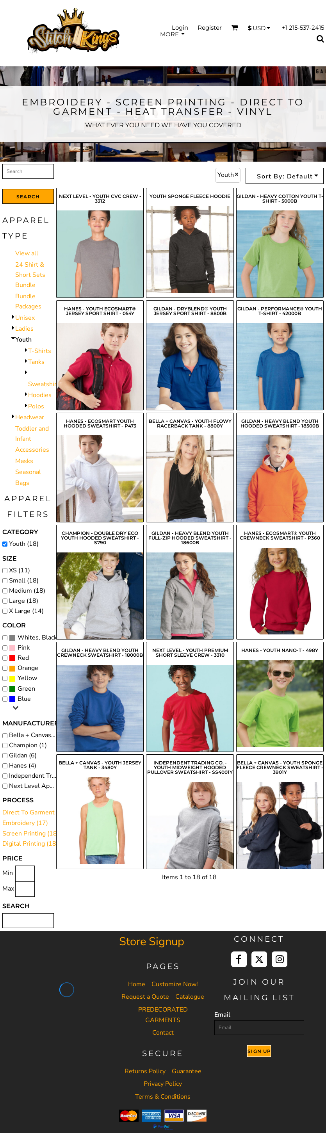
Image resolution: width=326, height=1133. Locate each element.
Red (23, 658)
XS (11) (19, 570)
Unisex (25, 318)
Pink (24, 647)
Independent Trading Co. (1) (35, 775)
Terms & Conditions (163, 1096)
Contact (163, 1032)
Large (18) (23, 601)
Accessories (32, 449)
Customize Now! (174, 984)
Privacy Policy (163, 1084)
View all (26, 253)
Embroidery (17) (25, 823)
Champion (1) (28, 745)
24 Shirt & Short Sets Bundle (30, 275)
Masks (24, 461)
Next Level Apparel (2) (35, 786)
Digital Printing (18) (30, 843)
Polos (36, 406)
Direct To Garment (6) (33, 812)
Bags (22, 483)
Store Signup (151, 941)
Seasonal (28, 472)
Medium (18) (27, 590)
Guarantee (186, 1071)
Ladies (24, 328)
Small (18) (24, 580)
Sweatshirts (45, 384)
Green (26, 688)
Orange (28, 668)
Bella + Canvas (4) (35, 735)
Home (136, 984)
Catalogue (189, 996)
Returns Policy (145, 1071)
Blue (24, 699)
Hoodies (40, 395)
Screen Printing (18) (30, 833)
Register (210, 27)
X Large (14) (26, 611)
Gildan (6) (23, 755)
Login (180, 27)
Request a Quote (145, 996)
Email (222, 1014)
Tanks (36, 362)
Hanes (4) (22, 765)
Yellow (27, 678)
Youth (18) (24, 544)
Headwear (29, 417)
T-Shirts (39, 351)
